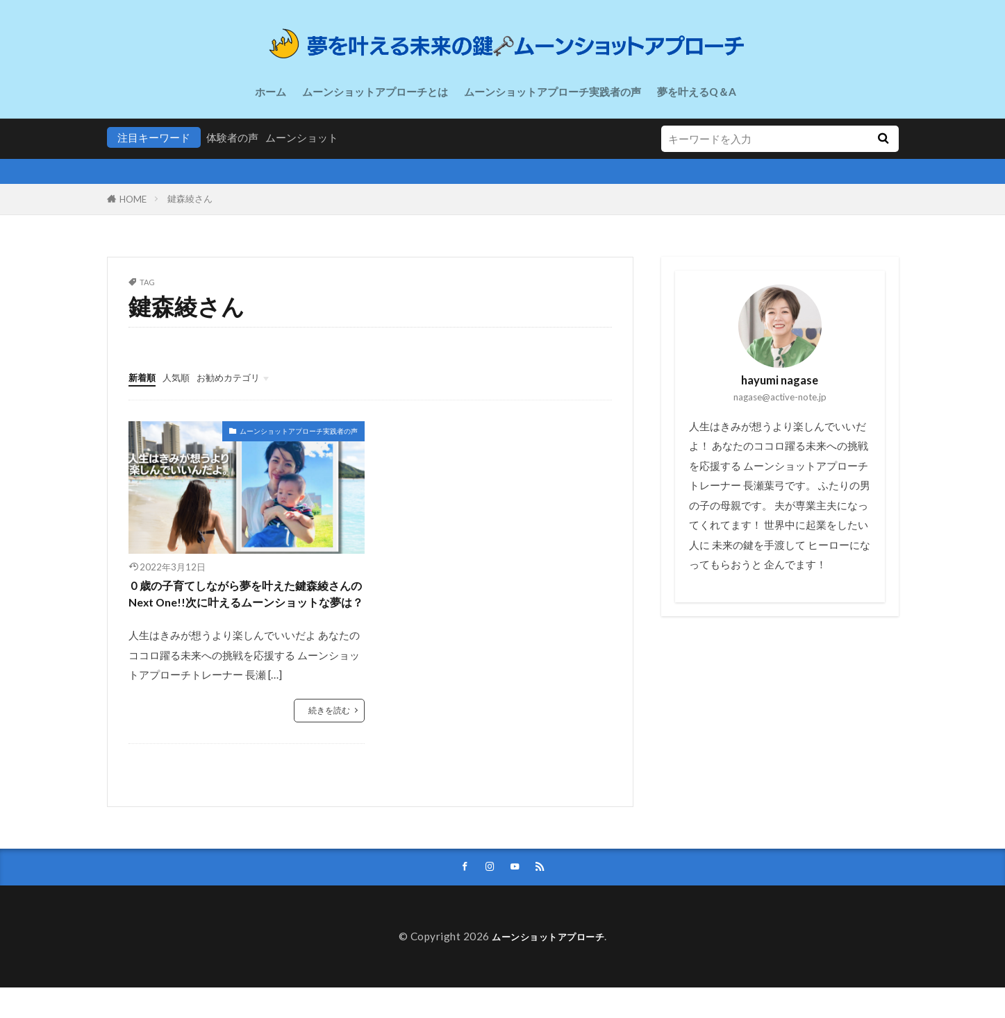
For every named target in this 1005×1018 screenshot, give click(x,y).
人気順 (182, 377)
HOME (133, 199)
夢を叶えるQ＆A (696, 91)
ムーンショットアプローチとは (375, 91)
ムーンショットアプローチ (548, 966)
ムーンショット (301, 137)
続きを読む (327, 737)
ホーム (270, 91)
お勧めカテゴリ (241, 377)
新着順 (144, 377)
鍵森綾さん (190, 198)
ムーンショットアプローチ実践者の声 (552, 91)
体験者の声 (232, 137)
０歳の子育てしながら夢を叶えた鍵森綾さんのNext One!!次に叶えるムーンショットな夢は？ (246, 607)
